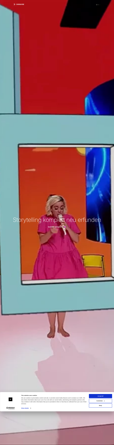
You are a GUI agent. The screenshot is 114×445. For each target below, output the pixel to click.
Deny (100, 439)
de (98, 4)
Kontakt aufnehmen (56, 227)
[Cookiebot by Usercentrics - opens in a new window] (10, 442)
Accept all (100, 429)
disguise (19, 4)
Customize (100, 434)
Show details (25, 441)
